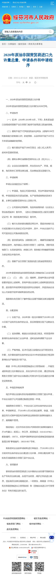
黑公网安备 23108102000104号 (19, 547)
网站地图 (43, 537)
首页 (4, 44)
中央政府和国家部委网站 (14, 518)
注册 (40, 7)
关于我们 (13, 537)
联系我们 (23, 537)
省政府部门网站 (14, 524)
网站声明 (33, 537)
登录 (34, 7)
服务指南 (22, 44)
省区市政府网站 (41, 518)
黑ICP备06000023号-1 (35, 544)
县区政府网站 (13, 529)
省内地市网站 (35, 524)
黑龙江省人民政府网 (19, 2)
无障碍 (13, 7)
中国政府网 (5, 2)
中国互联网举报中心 (38, 547)
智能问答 (5, 7)
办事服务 (12, 44)
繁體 (28, 7)
